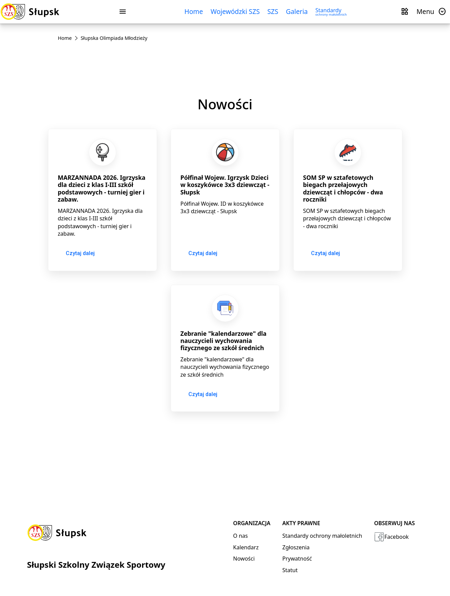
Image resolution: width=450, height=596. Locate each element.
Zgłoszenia (296, 547)
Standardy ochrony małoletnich (322, 535)
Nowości (243, 558)
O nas (240, 535)
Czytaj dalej (80, 253)
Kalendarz (246, 547)
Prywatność (297, 558)
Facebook (391, 537)
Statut (290, 570)
